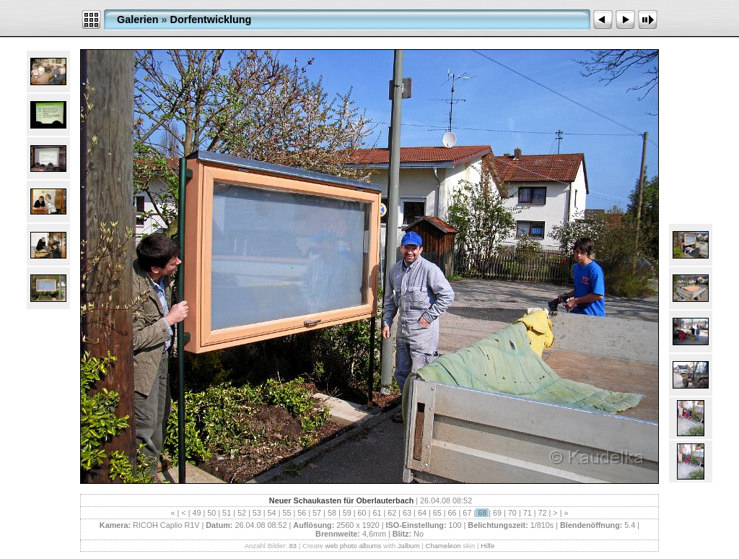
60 (362, 512)
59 (347, 512)
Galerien (138, 19)
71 (527, 512)
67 (466, 512)
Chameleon (443, 546)
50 (211, 512)
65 (437, 512)
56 (301, 512)
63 (407, 512)
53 (256, 512)
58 (331, 512)
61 (376, 512)
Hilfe (487, 546)
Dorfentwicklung (211, 19)
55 (286, 512)
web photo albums (353, 546)
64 (422, 512)
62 (391, 512)
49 (196, 512)
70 (512, 512)
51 (226, 512)
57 (316, 512)
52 (241, 512)
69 (497, 512)
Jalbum (409, 546)
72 (542, 512)
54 (272, 512)
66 (452, 512)
